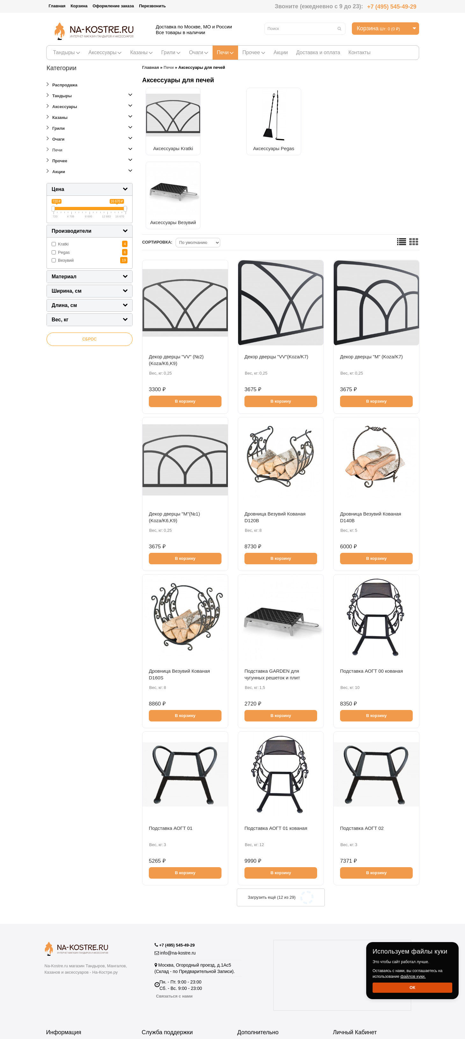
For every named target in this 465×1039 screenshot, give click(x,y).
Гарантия (55, 960)
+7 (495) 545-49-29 (392, 7)
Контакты (359, 52)
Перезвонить (152, 6)
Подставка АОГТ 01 (171, 753)
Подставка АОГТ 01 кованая (275, 753)
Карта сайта (154, 998)
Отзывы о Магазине (162, 991)
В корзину (185, 326)
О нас (52, 975)
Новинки (246, 998)
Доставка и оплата (318, 52)
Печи (225, 52)
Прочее (253, 52)
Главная (57, 6)
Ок (412, 987)
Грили (171, 52)
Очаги (198, 52)
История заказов (350, 968)
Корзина (78, 6)
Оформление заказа (113, 6)
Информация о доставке (71, 983)
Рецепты (246, 975)
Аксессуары (105, 52)
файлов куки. (413, 976)
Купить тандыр (253, 983)
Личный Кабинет (350, 960)
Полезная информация (261, 1006)
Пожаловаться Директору (168, 968)
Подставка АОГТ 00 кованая (371, 596)
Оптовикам (57, 968)
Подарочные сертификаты (169, 983)
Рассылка (343, 975)
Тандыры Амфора (256, 991)
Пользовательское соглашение (78, 991)
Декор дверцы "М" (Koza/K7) (371, 282)
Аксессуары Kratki (176, 146)
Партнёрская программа (167, 975)
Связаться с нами (174, 913)
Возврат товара (158, 960)
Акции (281, 52)
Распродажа (62, 84)
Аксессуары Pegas (239, 146)
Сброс (90, 339)
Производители (253, 960)
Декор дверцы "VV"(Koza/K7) (276, 282)
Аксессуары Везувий (303, 146)
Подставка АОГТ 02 (362, 753)
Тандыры (66, 52)
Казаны (141, 52)
